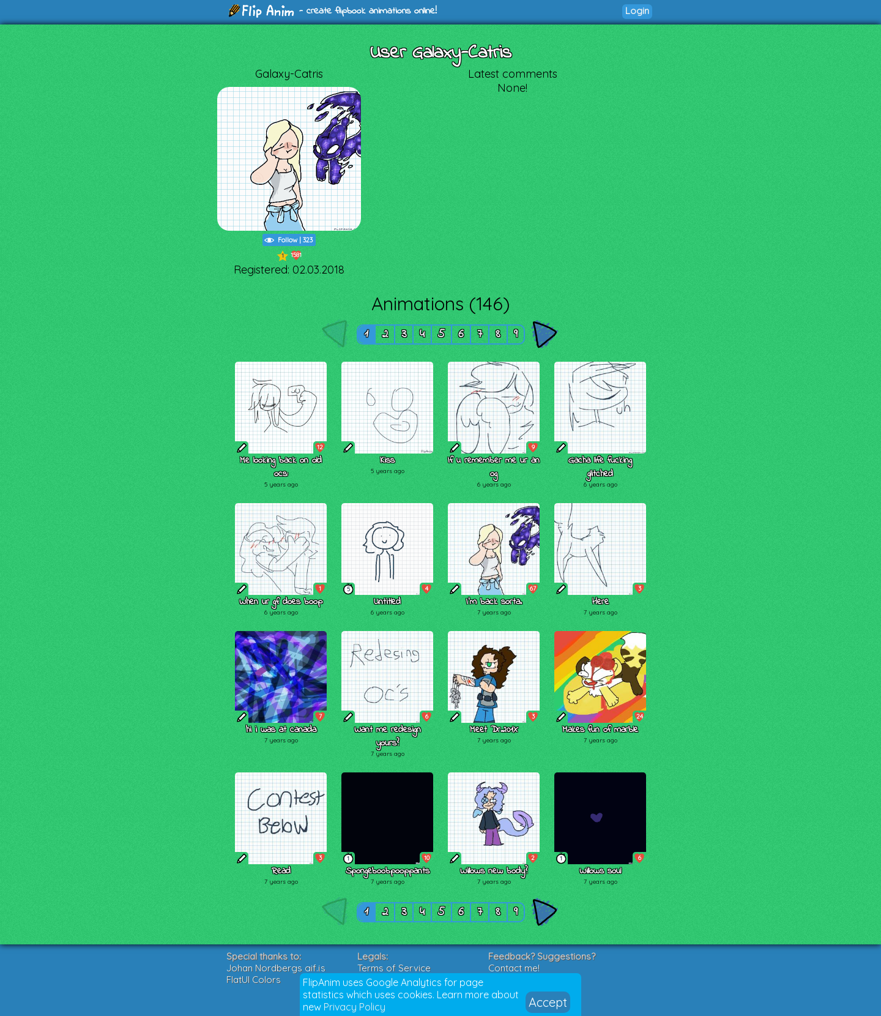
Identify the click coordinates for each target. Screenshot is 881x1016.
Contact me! (514, 968)
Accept (548, 1002)
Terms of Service (394, 968)
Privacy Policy (354, 1007)
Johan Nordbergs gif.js (275, 968)
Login (637, 11)
